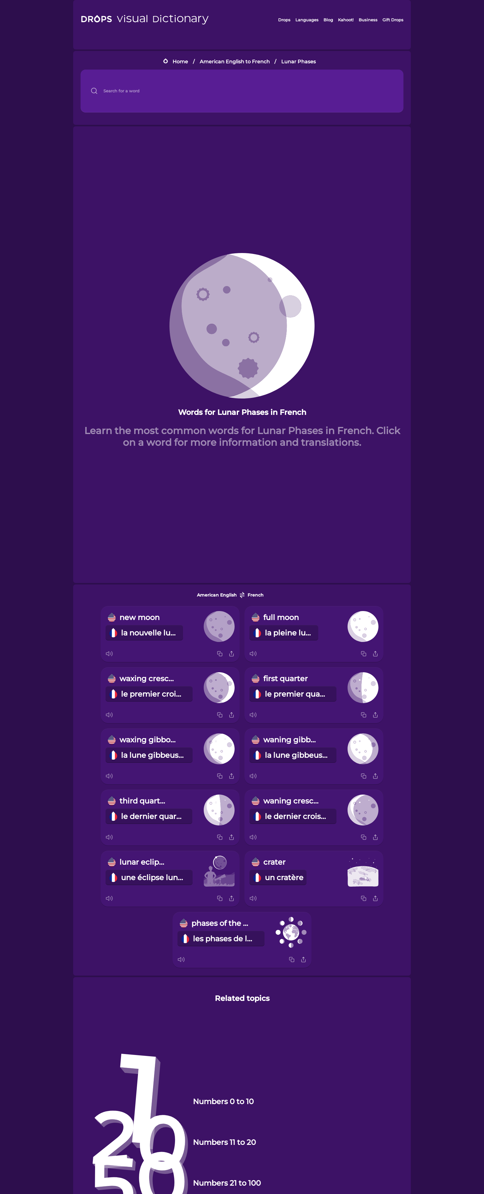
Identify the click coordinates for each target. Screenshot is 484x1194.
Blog (328, 19)
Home (180, 62)
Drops (284, 19)
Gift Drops (392, 19)
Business (368, 19)
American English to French (235, 62)
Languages (307, 19)
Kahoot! (345, 19)
